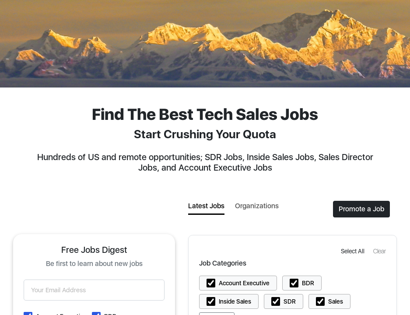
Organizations (257, 206)
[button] (353, 251)
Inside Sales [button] (235, 301)
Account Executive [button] (244, 283)
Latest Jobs (206, 206)
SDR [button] (290, 301)
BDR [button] (308, 283)
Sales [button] (335, 301)
